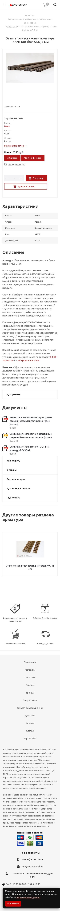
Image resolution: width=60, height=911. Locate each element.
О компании (30, 662)
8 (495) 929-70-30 (32, 859)
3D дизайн (12, 158)
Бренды (30, 692)
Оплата (30, 723)
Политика (30, 677)
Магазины (30, 670)
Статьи (30, 731)
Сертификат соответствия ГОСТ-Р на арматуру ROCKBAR (29, 448)
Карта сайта (30, 738)
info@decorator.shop (28, 360)
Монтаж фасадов (32, 158)
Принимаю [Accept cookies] (13, 903)
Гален (7, 126)
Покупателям (30, 700)
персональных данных (28, 897)
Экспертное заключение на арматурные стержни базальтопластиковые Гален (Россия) (31, 421)
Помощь (30, 685)
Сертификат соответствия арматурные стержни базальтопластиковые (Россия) (31, 436)
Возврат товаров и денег (30, 708)
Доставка (30, 715)
